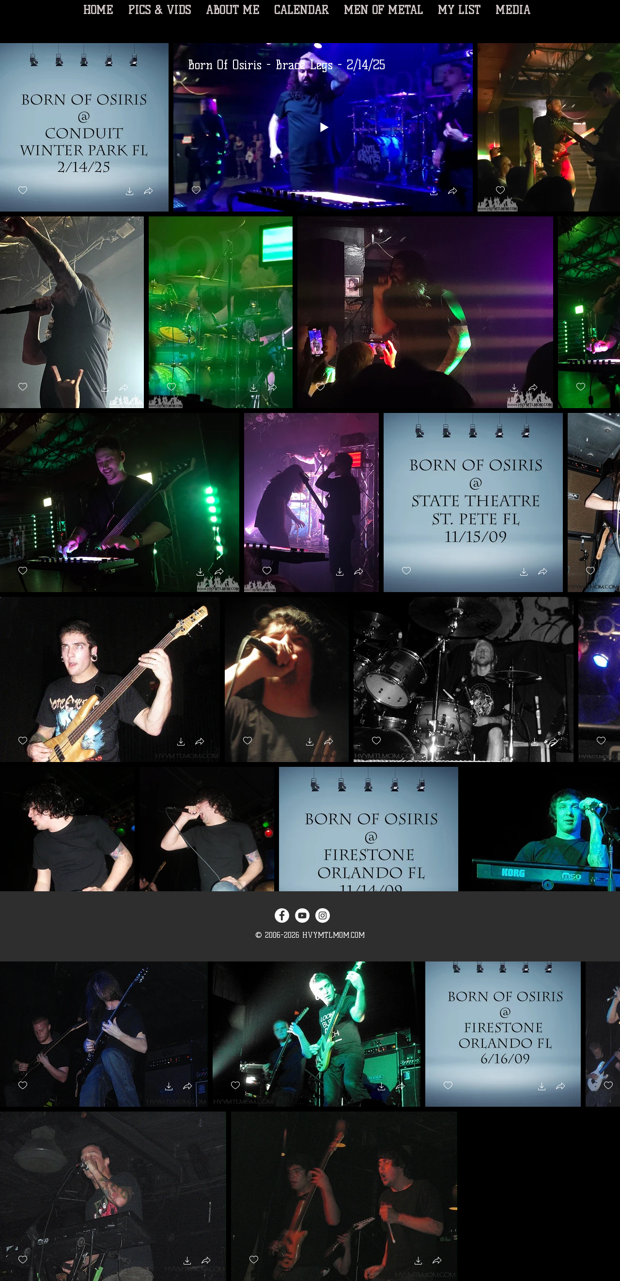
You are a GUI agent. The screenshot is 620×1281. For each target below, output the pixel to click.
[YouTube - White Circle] (302, 915)
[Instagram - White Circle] (322, 915)
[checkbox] (23, 190)
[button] (129, 192)
